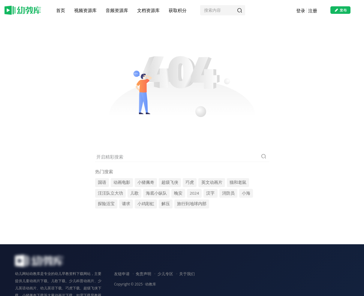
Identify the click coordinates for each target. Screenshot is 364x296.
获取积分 (178, 10)
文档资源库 (148, 10)
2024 (194, 193)
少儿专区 (165, 273)
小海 (246, 193)
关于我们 (187, 273)
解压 (165, 203)
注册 (312, 11)
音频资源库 (117, 10)
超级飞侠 (169, 182)
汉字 (210, 193)
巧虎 (189, 182)
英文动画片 (211, 182)
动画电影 (121, 182)
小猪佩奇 (145, 182)
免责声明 (143, 273)
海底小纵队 (156, 193)
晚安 (178, 193)
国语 (102, 182)
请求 (126, 203)
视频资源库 (85, 10)
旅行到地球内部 (191, 203)
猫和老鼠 (238, 182)
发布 (340, 10)
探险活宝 (106, 203)
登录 (300, 11)
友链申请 (122, 273)
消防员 (228, 193)
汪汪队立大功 (110, 193)
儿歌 (134, 193)
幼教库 (150, 284)
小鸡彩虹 (145, 203)
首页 (60, 10)
